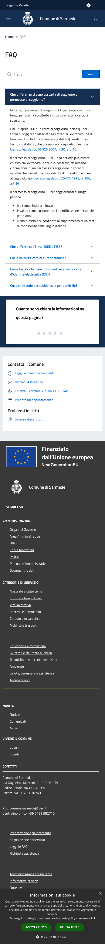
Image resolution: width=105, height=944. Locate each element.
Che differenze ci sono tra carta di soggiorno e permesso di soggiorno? (43, 97)
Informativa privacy (24, 880)
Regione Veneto (17, 5)
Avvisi (14, 728)
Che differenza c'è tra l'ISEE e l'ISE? (36, 246)
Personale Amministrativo (28, 563)
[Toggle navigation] (8, 18)
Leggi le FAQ (19, 846)
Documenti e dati (22, 570)
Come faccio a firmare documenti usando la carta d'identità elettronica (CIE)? (46, 272)
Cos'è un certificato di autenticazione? (38, 257)
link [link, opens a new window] (93, 918)
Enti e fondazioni (22, 549)
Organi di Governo (23, 529)
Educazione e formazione (28, 645)
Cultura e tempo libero (26, 598)
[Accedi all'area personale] (88, 5)
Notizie (15, 714)
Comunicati (18, 721)
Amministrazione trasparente (31, 874)
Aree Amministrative (25, 536)
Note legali (17, 887)
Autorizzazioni (20, 680)
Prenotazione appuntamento (30, 832)
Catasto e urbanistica (25, 618)
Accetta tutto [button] (36, 927)
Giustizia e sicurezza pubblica (31, 652)
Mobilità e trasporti (23, 625)
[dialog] (52, 916)
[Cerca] (96, 18)
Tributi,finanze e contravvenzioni (33, 659)
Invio (90, 74)
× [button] (100, 893)
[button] (52, 937)
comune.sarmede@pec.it (28, 808)
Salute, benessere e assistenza (32, 673)
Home (9, 36)
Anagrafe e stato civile (26, 591)
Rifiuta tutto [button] (70, 927)
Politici (15, 556)
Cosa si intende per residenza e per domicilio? (43, 285)
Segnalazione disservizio (27, 839)
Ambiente (17, 666)
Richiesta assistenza (24, 853)
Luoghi (15, 747)
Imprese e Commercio (25, 611)
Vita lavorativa (20, 604)
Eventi (14, 754)
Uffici (13, 543)
